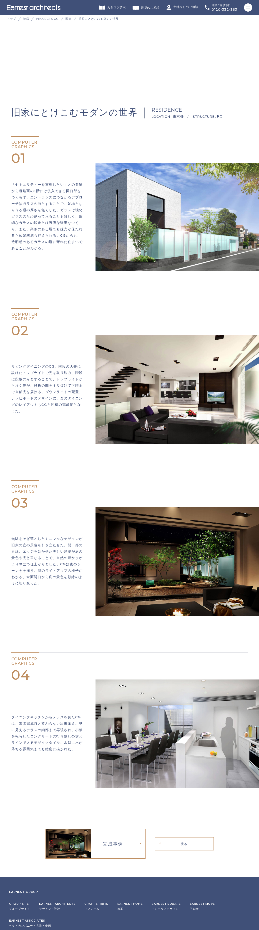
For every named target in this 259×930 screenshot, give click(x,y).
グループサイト (19, 829)
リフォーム (96, 829)
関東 (68, 18)
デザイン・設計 (57, 829)
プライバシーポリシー (24, 893)
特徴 (26, 18)
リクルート (16, 886)
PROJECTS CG (47, 18)
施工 (130, 829)
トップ (11, 18)
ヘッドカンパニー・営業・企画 (30, 846)
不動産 (202, 829)
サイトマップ (18, 900)
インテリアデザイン (166, 829)
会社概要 (15, 879)
